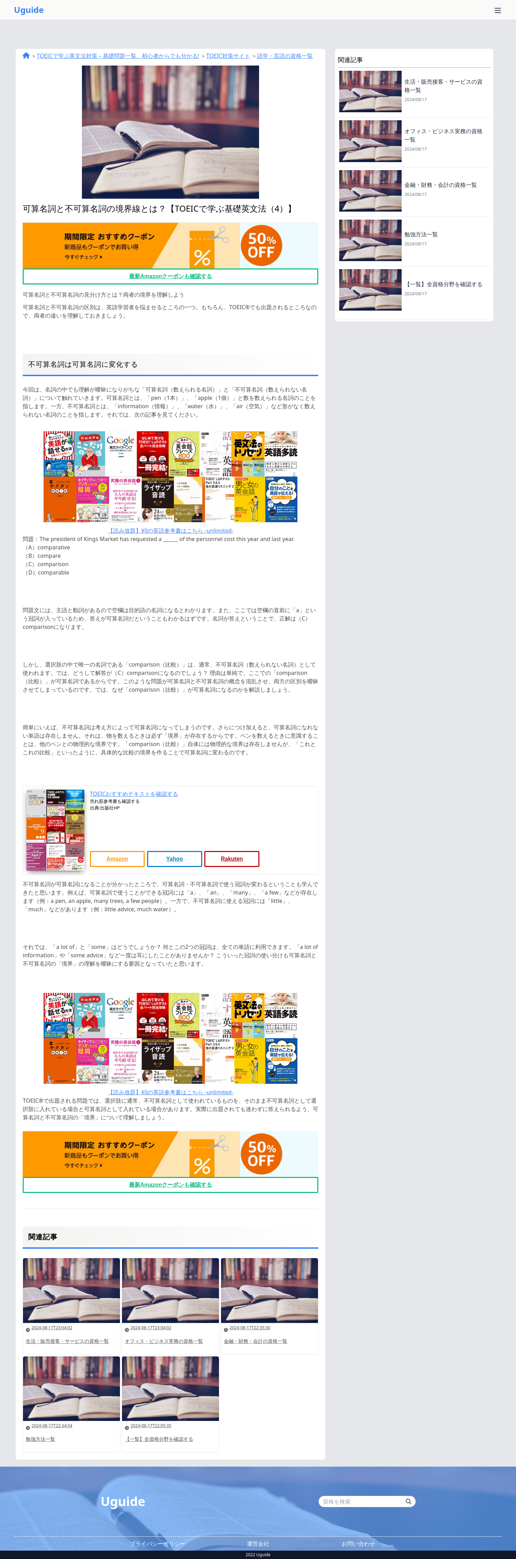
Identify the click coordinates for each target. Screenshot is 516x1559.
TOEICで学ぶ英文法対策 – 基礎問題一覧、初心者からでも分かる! (118, 56)
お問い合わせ (358, 1543)
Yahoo (174, 859)
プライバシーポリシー (157, 1543)
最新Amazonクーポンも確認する (170, 276)
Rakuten (232, 859)
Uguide (29, 9)
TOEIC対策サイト (228, 56)
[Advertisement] (414, 370)
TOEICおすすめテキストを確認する (134, 794)
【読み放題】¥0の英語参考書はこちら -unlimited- (171, 530)
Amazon (117, 859)
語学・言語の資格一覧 (285, 56)
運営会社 (258, 1543)
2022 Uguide (257, 1555)
